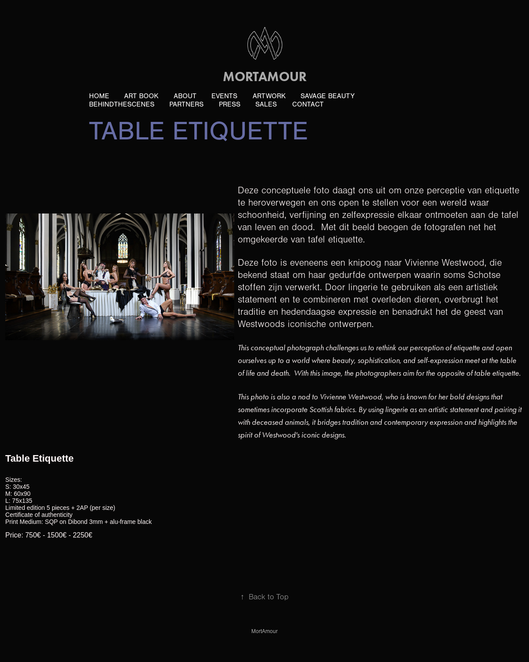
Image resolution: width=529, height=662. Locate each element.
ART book (141, 96)
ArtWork (269, 96)
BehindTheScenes (121, 104)
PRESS (229, 104)
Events (224, 96)
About (185, 96)
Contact (308, 104)
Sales (266, 104)
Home (99, 96)
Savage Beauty (327, 96)
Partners (186, 104)
